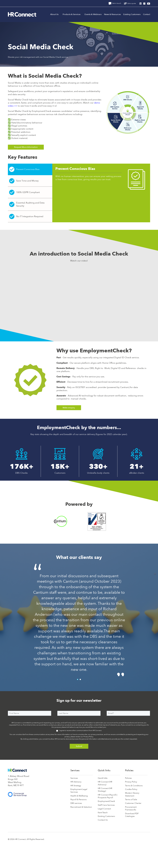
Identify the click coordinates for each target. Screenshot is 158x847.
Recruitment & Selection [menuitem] (81, 807)
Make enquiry (69, 407)
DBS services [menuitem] (76, 803)
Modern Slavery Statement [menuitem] (132, 794)
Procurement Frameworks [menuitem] (131, 808)
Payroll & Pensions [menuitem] (78, 799)
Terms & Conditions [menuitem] (134, 785)
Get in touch (115, 3)
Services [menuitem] (75, 770)
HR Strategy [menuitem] (75, 785)
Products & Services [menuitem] (71, 14)
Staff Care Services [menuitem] (106, 805)
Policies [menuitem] (129, 770)
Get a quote (130, 3)
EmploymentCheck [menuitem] (106, 801)
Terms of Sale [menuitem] (131, 799)
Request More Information (26, 147)
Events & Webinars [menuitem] (93, 14)
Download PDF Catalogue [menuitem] (132, 815)
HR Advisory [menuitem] (75, 781)
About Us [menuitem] (54, 14)
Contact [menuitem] (146, 14)
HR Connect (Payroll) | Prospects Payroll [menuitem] (107, 796)
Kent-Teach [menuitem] (103, 812)
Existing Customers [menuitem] (131, 14)
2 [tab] (80, 679)
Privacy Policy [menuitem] (131, 781)
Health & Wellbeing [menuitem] (79, 795)
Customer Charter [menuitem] (133, 803)
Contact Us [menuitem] (103, 820)
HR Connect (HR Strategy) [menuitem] (105, 789)
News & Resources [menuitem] (112, 14)
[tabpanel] (79, 618)
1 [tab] (77, 679)
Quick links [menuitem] (104, 770)
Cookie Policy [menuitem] (131, 789)
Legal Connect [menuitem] (104, 808)
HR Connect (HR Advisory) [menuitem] (105, 783)
